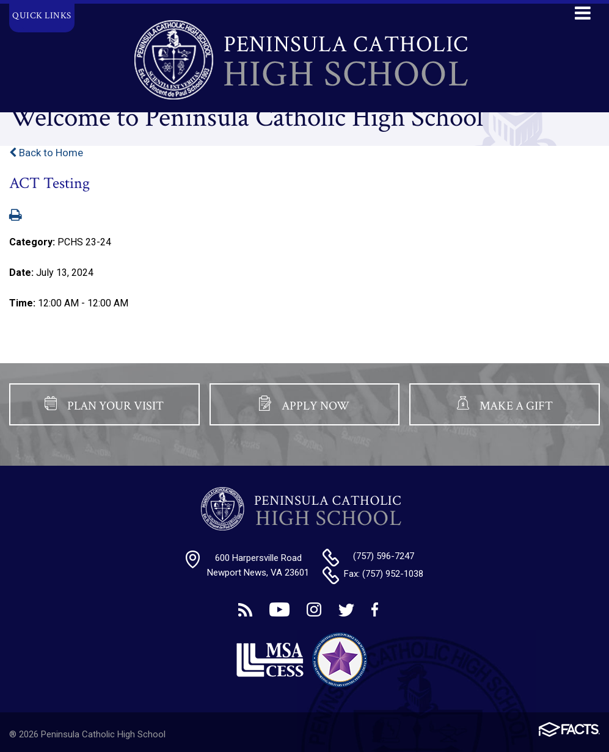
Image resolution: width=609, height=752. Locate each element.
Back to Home (46, 152)
